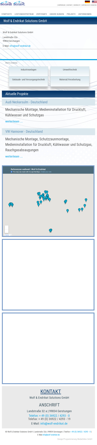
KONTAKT (50, 391)
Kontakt (69, 5)
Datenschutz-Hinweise (89, 5)
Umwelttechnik (70, 69)
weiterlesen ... (14, 121)
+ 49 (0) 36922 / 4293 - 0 (80, 432)
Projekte (71, 14)
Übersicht (77, 5)
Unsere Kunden (57, 14)
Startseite (7, 14)
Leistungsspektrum (24, 14)
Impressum (61, 5)
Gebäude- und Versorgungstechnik (28, 79)
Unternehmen (84, 14)
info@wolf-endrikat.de (20, 45)
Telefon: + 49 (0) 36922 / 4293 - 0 (49, 415)
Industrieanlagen (28, 69)
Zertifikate (41, 14)
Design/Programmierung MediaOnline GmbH (74, 439)
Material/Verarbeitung (69, 79)
